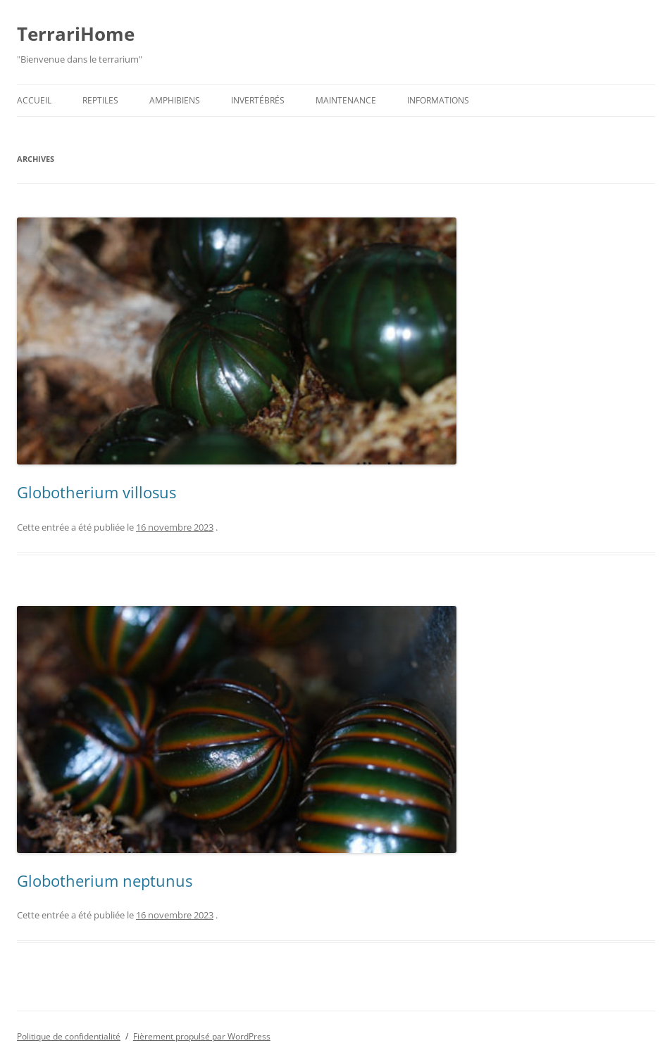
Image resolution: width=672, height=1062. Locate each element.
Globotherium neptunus (104, 880)
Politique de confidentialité (68, 1036)
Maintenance (346, 100)
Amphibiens (174, 100)
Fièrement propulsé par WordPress (201, 1036)
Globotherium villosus (96, 491)
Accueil (34, 100)
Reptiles (100, 100)
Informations (438, 100)
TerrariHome (76, 33)
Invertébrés (258, 100)
